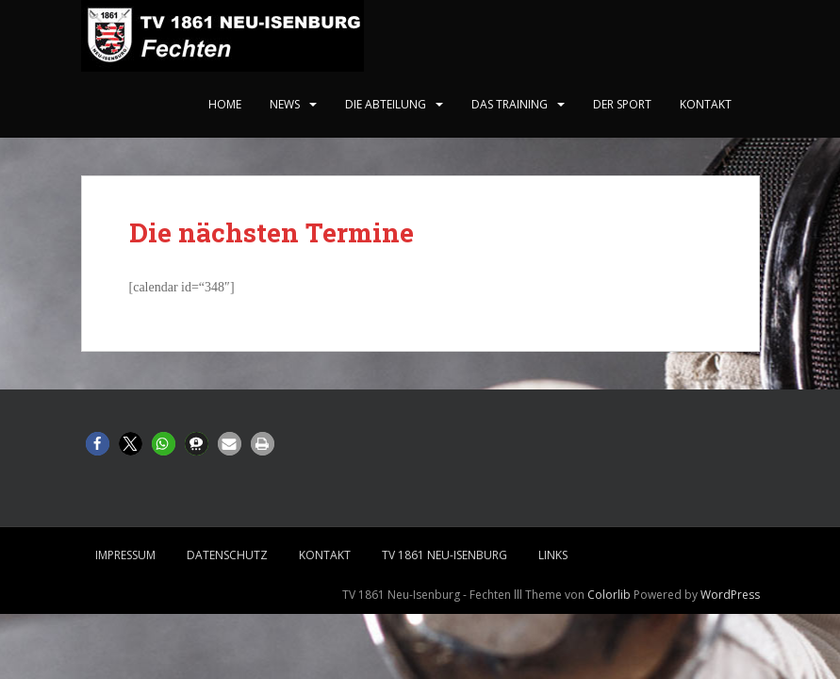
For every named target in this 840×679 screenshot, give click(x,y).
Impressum (125, 555)
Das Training (509, 104)
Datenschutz (227, 555)
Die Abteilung (385, 104)
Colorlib (609, 595)
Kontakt (706, 104)
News (285, 104)
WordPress (730, 595)
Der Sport (622, 104)
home (224, 104)
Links (553, 555)
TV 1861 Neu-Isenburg (444, 555)
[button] (97, 443)
